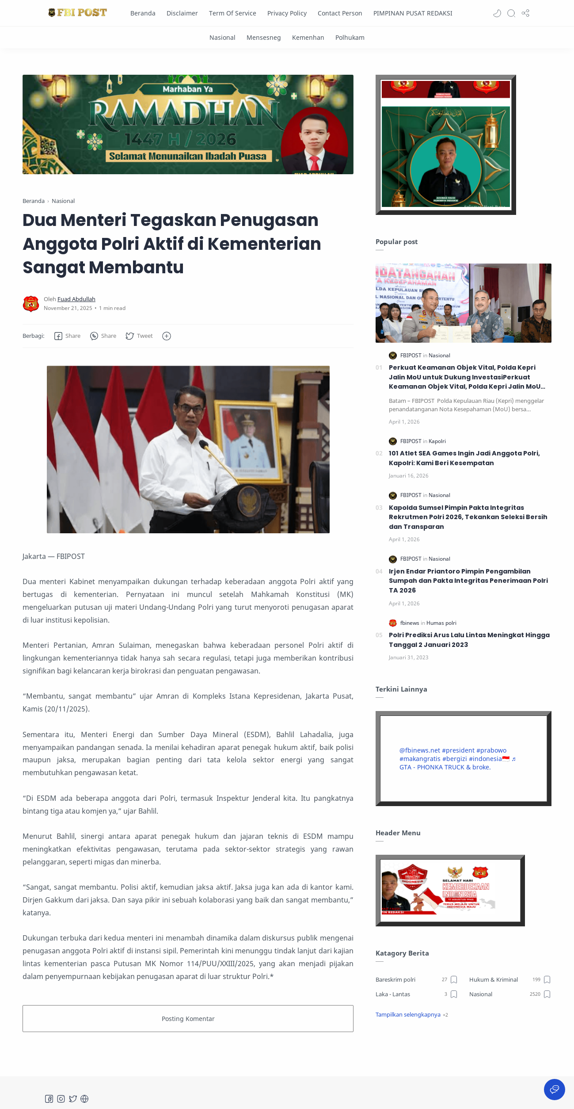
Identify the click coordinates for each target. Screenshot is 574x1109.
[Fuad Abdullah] (76, 299)
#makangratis (420, 758)
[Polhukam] (350, 37)
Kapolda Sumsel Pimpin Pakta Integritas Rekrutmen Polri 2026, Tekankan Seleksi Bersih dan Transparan (468, 517)
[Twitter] (73, 1099)
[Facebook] (49, 1099)
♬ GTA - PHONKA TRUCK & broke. (457, 762)
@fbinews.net (419, 750)
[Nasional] (222, 37)
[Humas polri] (441, 623)
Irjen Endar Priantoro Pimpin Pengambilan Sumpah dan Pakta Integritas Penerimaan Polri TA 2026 (468, 581)
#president (458, 750)
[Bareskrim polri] (417, 979)
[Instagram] (61, 1099)
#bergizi (454, 758)
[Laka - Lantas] (417, 994)
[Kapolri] (437, 441)
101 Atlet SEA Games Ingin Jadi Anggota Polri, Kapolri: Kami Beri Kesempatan (464, 458)
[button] (497, 13)
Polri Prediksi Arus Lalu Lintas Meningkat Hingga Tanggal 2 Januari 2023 (469, 640)
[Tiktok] (84, 1099)
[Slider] (188, 124)
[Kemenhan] (308, 37)
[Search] (511, 13)
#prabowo (491, 750)
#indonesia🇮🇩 (489, 758)
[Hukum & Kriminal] (510, 979)
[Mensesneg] (264, 37)
